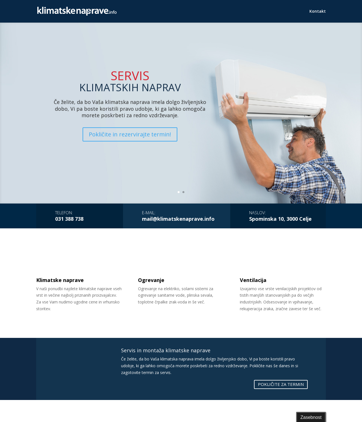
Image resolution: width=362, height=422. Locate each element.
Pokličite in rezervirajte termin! (130, 149)
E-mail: (149, 212)
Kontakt (317, 11)
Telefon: (64, 212)
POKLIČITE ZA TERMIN (281, 384)
